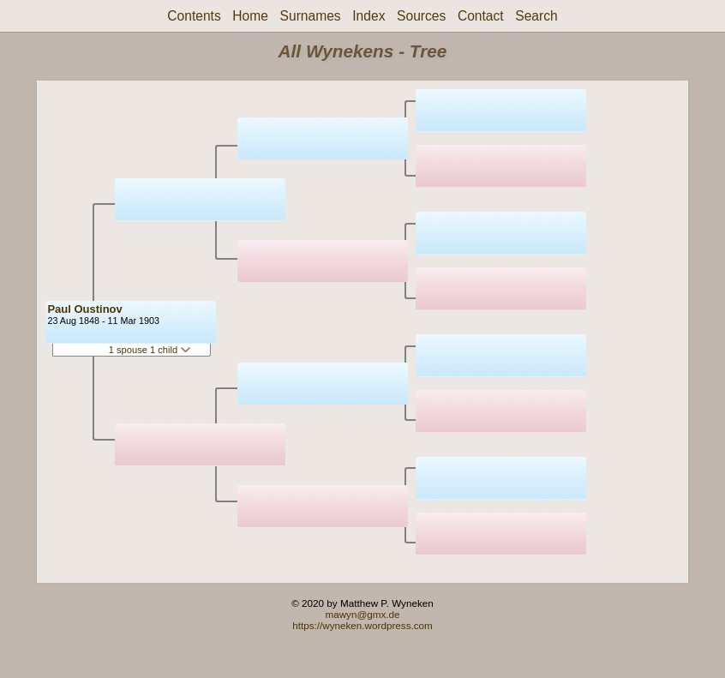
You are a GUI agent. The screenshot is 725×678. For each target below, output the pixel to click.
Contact (481, 16)
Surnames (310, 16)
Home (250, 16)
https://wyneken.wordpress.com (362, 625)
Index (368, 16)
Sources (421, 16)
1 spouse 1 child (150, 350)
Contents (193, 16)
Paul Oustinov (84, 309)
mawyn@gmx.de (362, 614)
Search (536, 16)
